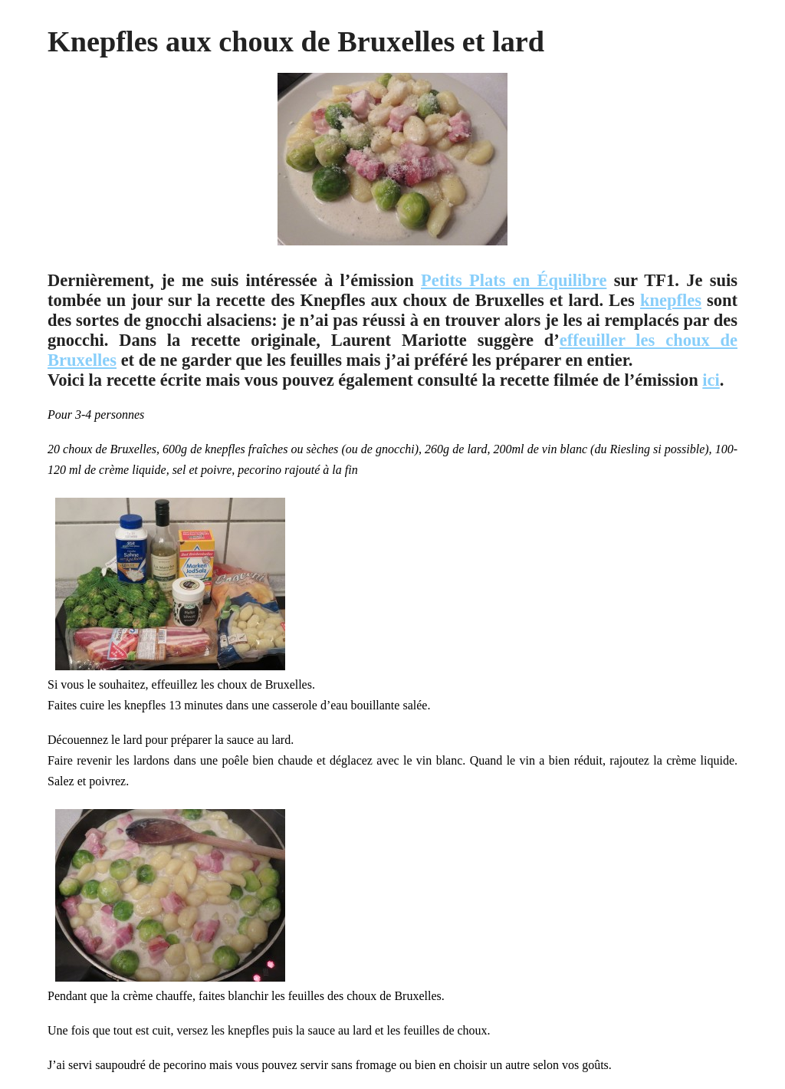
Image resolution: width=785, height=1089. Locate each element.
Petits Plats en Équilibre (513, 280)
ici (711, 380)
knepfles (670, 300)
